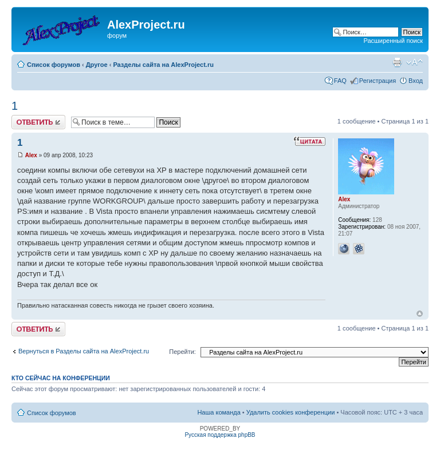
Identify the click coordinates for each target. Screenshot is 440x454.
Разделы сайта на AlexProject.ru (163, 64)
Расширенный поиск (393, 40)
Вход (415, 80)
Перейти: (182, 351)
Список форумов (53, 64)
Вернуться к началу (420, 313)
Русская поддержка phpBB (219, 435)
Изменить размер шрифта (414, 62)
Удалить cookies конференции (290, 412)
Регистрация (377, 80)
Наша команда (218, 412)
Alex (31, 155)
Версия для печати (397, 62)
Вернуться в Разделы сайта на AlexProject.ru (83, 351)
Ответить (38, 122)
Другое (97, 64)
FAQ (340, 80)
